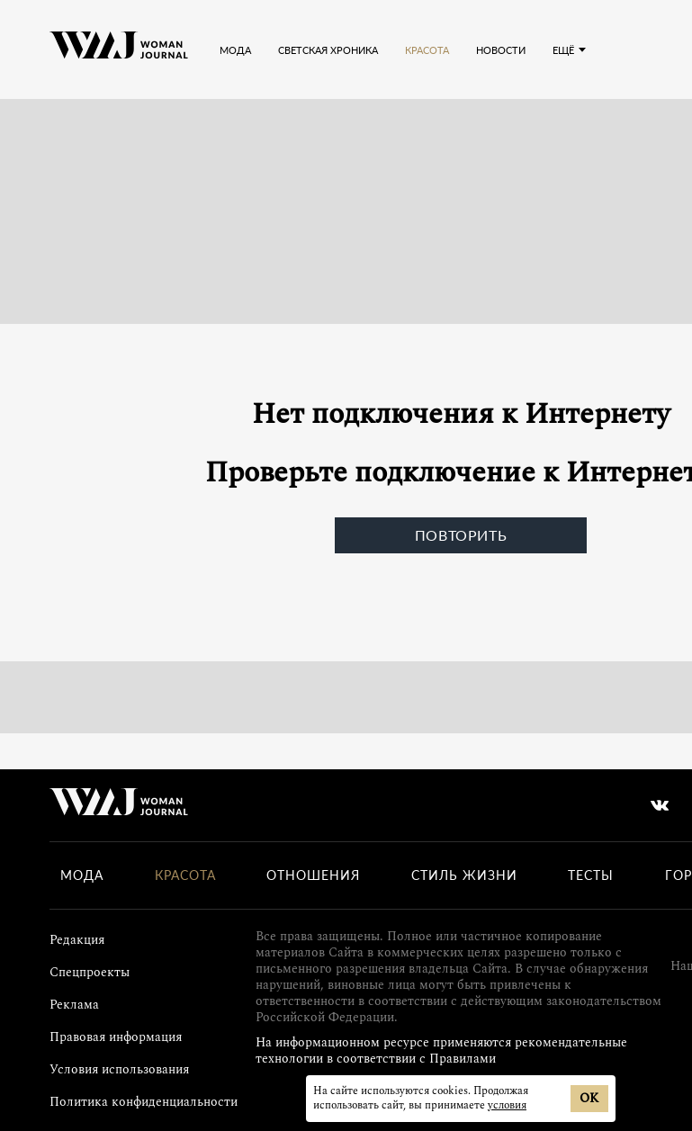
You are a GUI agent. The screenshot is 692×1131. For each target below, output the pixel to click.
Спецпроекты (89, 972)
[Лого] (118, 49)
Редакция (76, 939)
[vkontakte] (660, 805)
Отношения (313, 875)
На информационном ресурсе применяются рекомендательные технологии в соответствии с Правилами (441, 1050)
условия (507, 1105)
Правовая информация (115, 1037)
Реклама (74, 1004)
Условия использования (119, 1069)
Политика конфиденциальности (143, 1101)
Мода (81, 875)
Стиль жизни (464, 875)
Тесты (591, 875)
